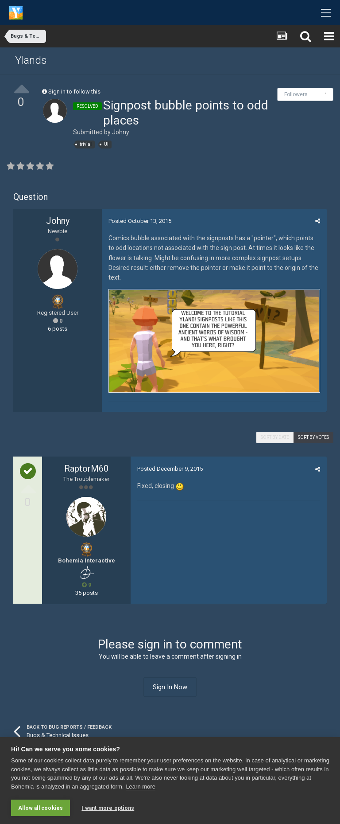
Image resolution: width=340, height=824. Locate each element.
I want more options (107, 808)
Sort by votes (313, 437)
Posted (139, 221)
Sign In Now (170, 687)
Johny (120, 132)
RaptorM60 (86, 468)
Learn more (140, 786)
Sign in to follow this (74, 91)
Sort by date (275, 437)
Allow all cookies (40, 808)
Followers (296, 94)
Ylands (31, 60)
